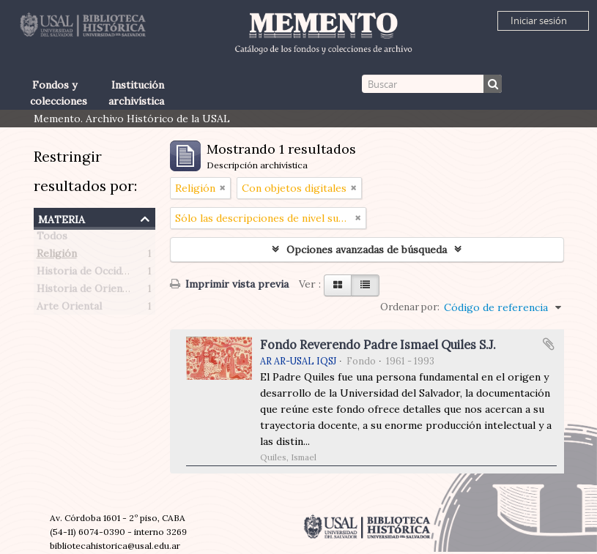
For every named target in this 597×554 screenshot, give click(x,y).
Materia (61, 218)
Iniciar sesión (539, 20)
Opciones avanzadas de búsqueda (366, 249)
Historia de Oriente (85, 291)
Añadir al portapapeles (548, 344)
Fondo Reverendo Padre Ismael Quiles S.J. (378, 344)
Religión (57, 256)
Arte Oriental (69, 308)
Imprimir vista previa (229, 284)
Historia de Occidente (90, 273)
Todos (52, 238)
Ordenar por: (410, 307)
